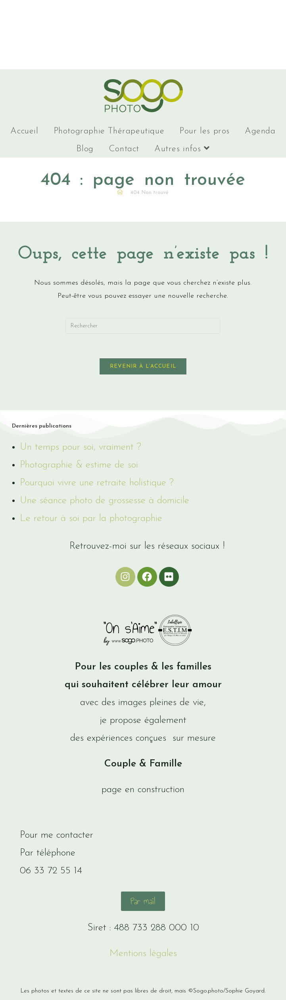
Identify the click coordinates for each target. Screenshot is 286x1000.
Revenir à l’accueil (143, 366)
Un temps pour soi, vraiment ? (80, 447)
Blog (84, 149)
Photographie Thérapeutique (109, 131)
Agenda (260, 131)
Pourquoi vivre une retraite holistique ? (97, 483)
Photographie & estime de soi (79, 465)
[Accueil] (120, 192)
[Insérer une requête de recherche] (142, 326)
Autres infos (181, 149)
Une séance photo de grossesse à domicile (104, 501)
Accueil (24, 131)
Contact (124, 149)
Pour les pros (204, 131)
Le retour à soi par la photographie (91, 518)
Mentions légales (143, 953)
